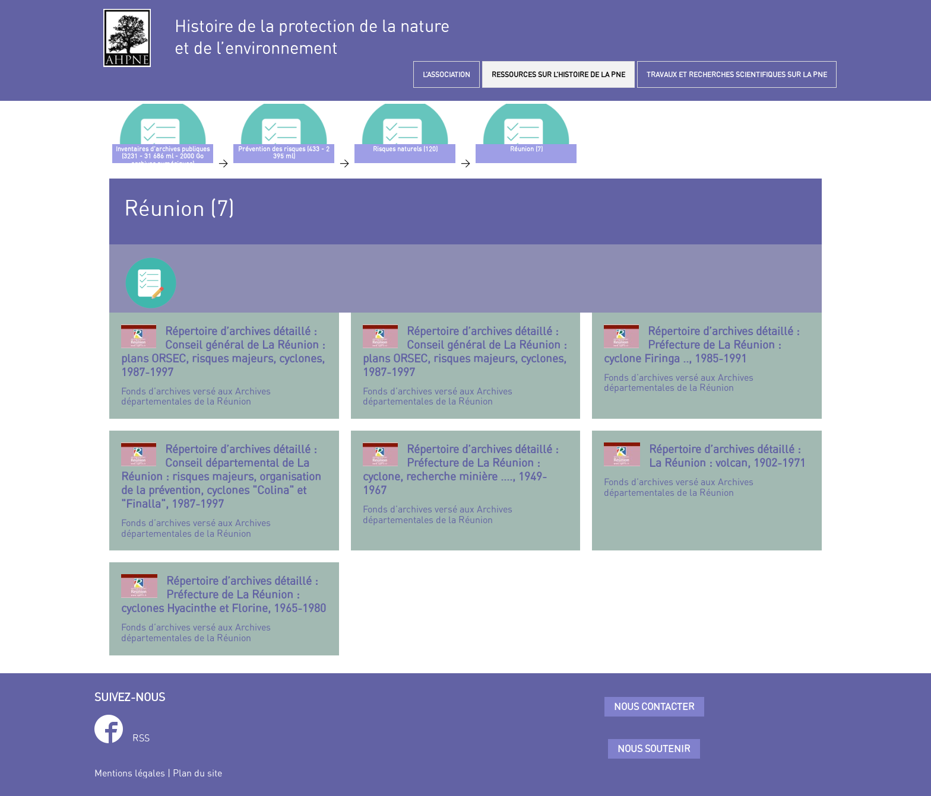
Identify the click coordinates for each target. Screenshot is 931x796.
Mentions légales (129, 773)
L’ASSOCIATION (446, 74)
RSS (141, 738)
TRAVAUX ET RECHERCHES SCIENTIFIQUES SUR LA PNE (737, 74)
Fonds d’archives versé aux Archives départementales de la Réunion (224, 365)
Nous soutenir (654, 748)
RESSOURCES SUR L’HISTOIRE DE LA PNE (558, 74)
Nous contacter (654, 706)
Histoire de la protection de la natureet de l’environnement (312, 36)
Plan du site (197, 773)
